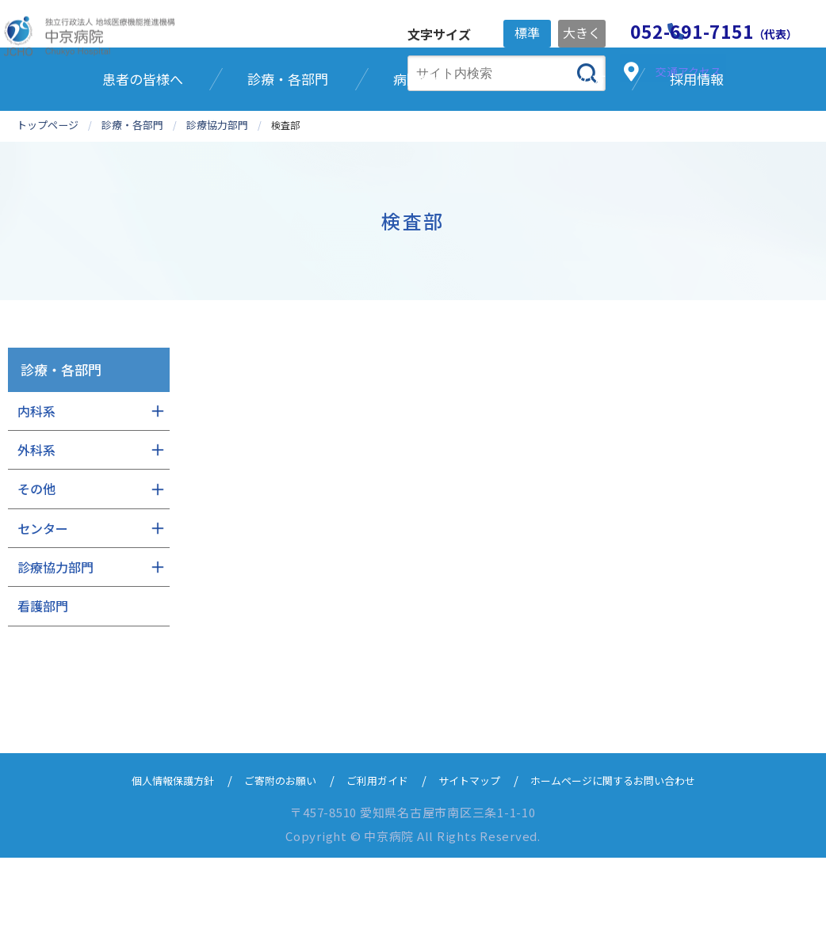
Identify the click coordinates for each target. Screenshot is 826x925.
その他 (36, 555)
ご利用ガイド (371, 847)
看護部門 (42, 673)
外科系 (36, 517)
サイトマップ (473, 847)
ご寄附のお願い (264, 847)
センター (42, 595)
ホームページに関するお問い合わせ (634, 847)
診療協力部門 (55, 634)
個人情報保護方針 (145, 847)
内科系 (36, 477)
